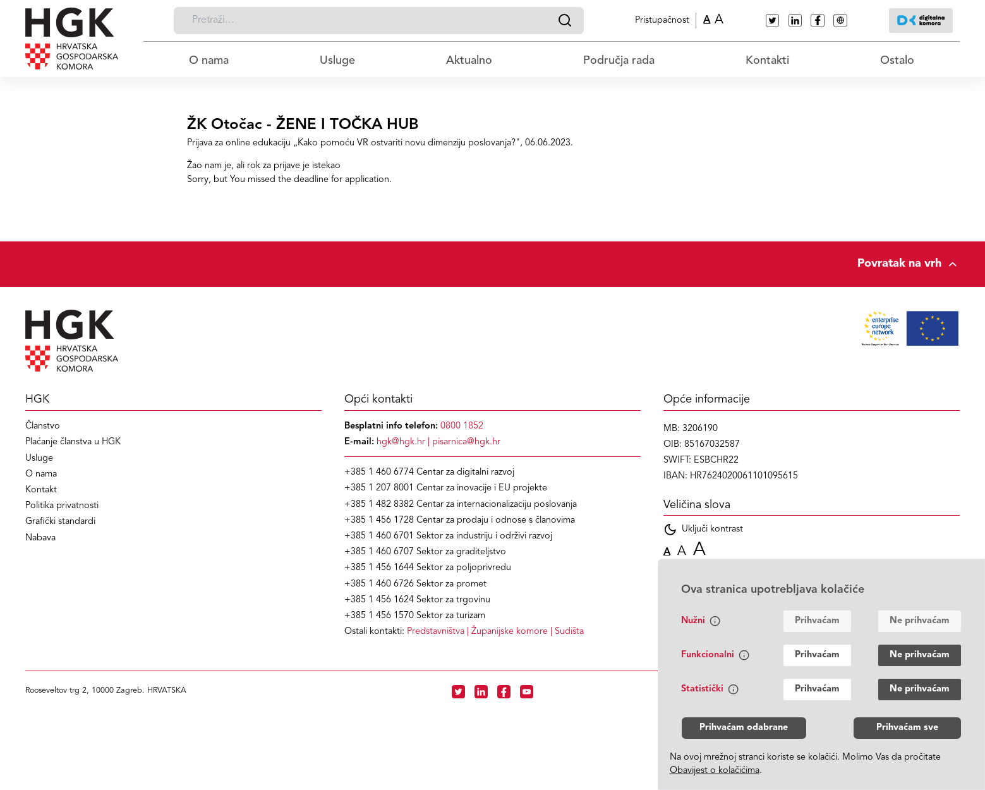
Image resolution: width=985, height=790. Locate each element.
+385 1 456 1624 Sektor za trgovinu (417, 600)
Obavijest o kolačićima (714, 770)
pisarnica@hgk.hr (466, 442)
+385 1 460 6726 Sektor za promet (415, 584)
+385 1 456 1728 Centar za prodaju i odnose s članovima (459, 520)
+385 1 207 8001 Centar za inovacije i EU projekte (445, 488)
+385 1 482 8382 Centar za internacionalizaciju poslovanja (460, 504)
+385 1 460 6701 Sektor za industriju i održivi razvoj (448, 536)
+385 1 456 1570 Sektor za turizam (414, 616)
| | (495, 631)
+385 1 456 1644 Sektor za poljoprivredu (427, 568)
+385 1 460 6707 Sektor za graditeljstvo (425, 552)
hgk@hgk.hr (401, 442)
